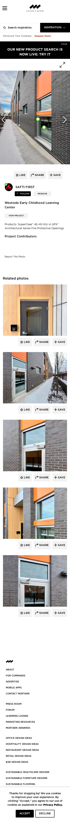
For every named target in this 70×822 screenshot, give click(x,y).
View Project (16, 216)
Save (61, 342)
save (57, 175)
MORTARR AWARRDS (18, 728)
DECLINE (45, 813)
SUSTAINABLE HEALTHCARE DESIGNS (27, 772)
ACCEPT (24, 813)
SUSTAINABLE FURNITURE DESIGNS (26, 778)
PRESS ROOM (13, 704)
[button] (5, 8)
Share (43, 342)
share (39, 175)
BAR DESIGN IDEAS (17, 762)
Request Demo (43, 36)
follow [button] (24, 194)
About (10, 670)
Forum (10, 710)
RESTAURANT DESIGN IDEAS (22, 750)
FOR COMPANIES (15, 676)
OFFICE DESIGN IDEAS (19, 738)
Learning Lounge (17, 716)
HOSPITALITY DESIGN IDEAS (22, 744)
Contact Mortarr (17, 694)
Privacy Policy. (53, 804)
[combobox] (55, 27)
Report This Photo (15, 257)
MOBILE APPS (14, 688)
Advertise (12, 682)
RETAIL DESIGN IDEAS (18, 756)
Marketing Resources (20, 722)
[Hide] (64, 43)
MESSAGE (42, 194)
